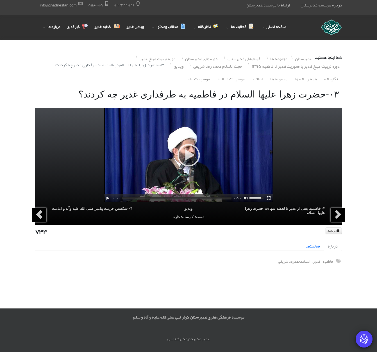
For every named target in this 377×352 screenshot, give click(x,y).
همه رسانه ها (306, 79)
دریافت (334, 231)
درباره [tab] (333, 246)
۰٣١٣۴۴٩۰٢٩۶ (124, 5)
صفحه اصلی (276, 27)
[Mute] (246, 198)
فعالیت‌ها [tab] (312, 246)
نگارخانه (331, 79)
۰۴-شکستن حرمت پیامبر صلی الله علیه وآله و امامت (92, 208)
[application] (188, 155)
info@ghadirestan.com (58, 5)
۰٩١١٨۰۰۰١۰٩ (95, 5)
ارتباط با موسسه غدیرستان (268, 5)
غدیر (316, 261)
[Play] (108, 198)
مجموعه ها (278, 79)
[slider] (176, 198)
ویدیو (188, 208)
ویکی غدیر (135, 27)
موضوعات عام (199, 79)
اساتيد (257, 79)
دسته (199, 216)
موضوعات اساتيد (231, 79)
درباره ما (53, 27)
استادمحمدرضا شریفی (294, 261)
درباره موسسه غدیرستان (321, 5)
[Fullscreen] (269, 198)
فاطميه (328, 261)
